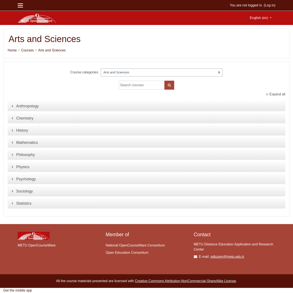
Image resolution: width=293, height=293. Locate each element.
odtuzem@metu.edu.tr (227, 256)
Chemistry (24, 118)
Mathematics (27, 142)
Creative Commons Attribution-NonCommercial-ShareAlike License (185, 281)
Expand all (277, 94)
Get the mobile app (17, 290)
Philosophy (25, 155)
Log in (269, 5)
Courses (27, 50)
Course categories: (84, 72)
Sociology (24, 191)
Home (12, 50)
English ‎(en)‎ (259, 18)
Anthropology (27, 106)
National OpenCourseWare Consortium (135, 245)
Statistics (24, 203)
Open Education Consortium (127, 252)
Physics (22, 167)
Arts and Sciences (52, 50)
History (22, 130)
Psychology (26, 179)
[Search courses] (141, 85)
